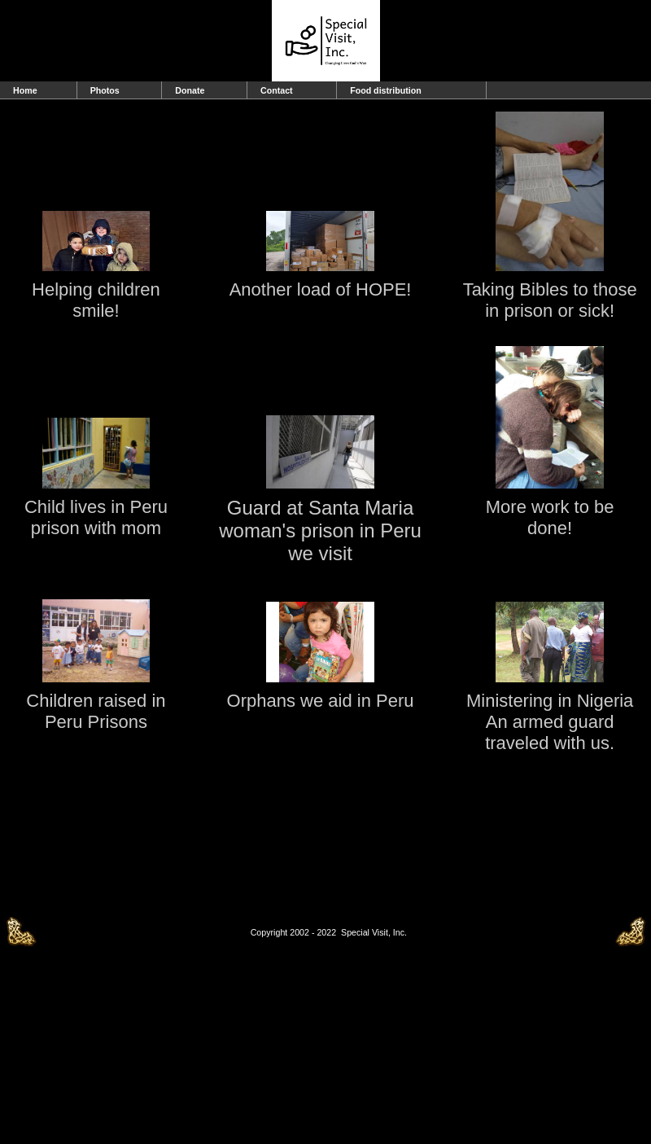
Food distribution (386, 90)
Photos (105, 90)
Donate (189, 90)
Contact (276, 90)
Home (25, 90)
